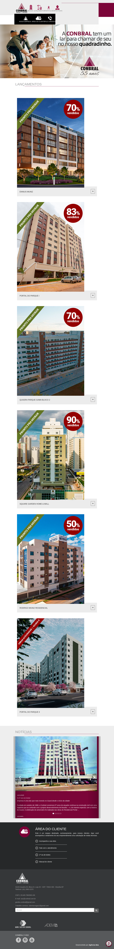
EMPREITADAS (57, 8)
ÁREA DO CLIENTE (38, 18)
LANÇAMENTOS (39, 8)
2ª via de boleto (44, 855)
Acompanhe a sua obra (47, 841)
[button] (8, 48)
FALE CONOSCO (49, 18)
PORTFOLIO (49, 8)
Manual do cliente (45, 862)
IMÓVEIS (31, 8)
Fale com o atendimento (48, 848)
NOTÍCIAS (23, 732)
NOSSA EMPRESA (26, 18)
